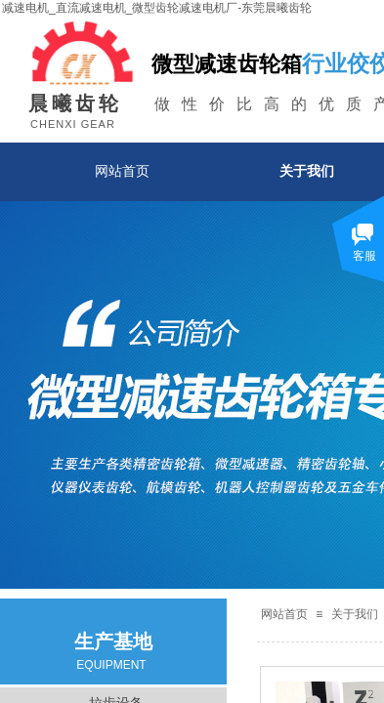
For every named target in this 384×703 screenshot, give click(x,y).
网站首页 (122, 171)
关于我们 (354, 614)
